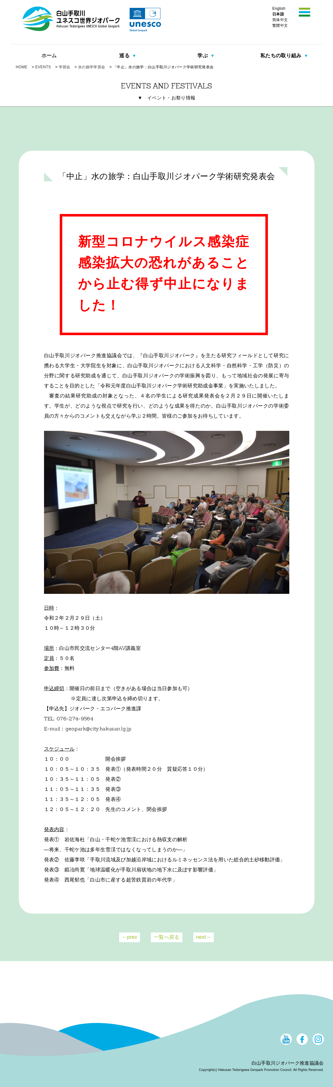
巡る (125, 55)
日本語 (278, 14)
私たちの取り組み (281, 55)
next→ (203, 937)
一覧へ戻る (167, 937)
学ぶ (203, 55)
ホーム (49, 55)
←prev (129, 937)
